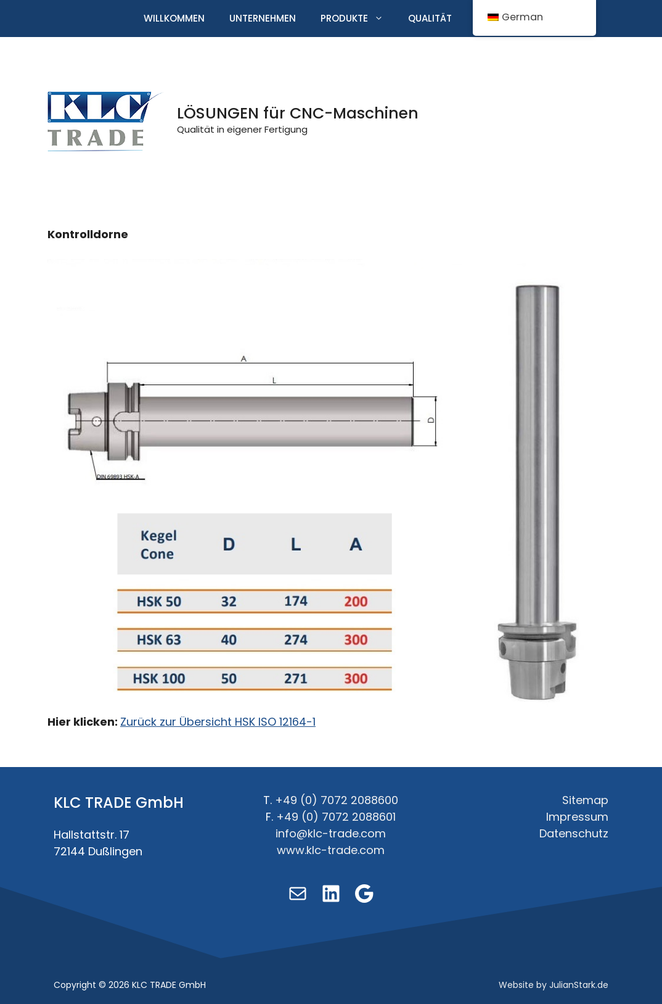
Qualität (430, 18)
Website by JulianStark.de (553, 985)
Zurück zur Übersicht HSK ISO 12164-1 (218, 721)
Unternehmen (262, 18)
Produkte (358, 18)
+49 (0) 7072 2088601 (336, 816)
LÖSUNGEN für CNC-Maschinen (298, 113)
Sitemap (585, 800)
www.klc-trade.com (331, 850)
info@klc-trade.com (331, 833)
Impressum (577, 816)
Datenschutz (573, 833)
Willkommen (174, 18)
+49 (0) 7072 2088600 (336, 800)
